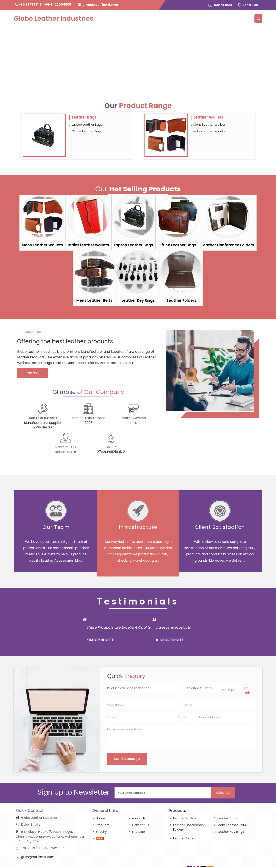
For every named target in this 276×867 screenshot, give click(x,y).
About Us (138, 818)
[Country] (143, 716)
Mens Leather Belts (94, 300)
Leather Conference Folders (227, 245)
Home (100, 818)
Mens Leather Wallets (208, 124)
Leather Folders (181, 300)
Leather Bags (84, 117)
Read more (33, 373)
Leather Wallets (209, 117)
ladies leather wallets (208, 131)
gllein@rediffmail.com (100, 4)
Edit (248, 691)
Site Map (138, 832)
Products (102, 825)
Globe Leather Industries (53, 18)
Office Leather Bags (85, 131)
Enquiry (101, 832)
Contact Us (140, 825)
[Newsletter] (162, 792)
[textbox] (232, 689)
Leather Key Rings (138, 300)
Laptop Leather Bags (85, 124)
